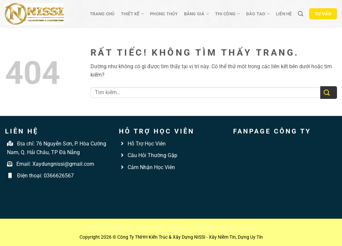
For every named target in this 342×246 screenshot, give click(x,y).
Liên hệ (284, 13)
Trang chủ (102, 13)
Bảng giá (196, 14)
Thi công (227, 14)
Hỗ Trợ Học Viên (147, 143)
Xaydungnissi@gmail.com (63, 164)
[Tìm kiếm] (300, 13)
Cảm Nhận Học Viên (150, 167)
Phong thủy (164, 13)
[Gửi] (328, 92)
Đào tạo (258, 14)
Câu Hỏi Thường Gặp (151, 155)
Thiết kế (132, 14)
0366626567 (59, 175)
